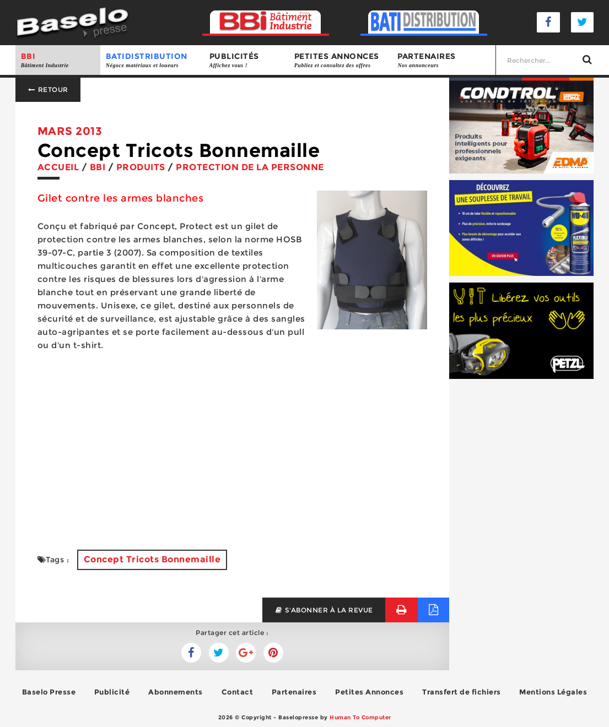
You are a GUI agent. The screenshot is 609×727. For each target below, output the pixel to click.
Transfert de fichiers (461, 691)
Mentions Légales (553, 691)
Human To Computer (360, 717)
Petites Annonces (369, 691)
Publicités (246, 60)
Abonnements (175, 691)
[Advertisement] (232, 450)
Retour (48, 89)
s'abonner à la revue (323, 610)
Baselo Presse (49, 691)
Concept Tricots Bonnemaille (152, 559)
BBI (58, 60)
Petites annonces (340, 60)
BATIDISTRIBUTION (152, 60)
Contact (238, 691)
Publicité (112, 691)
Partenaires (443, 60)
